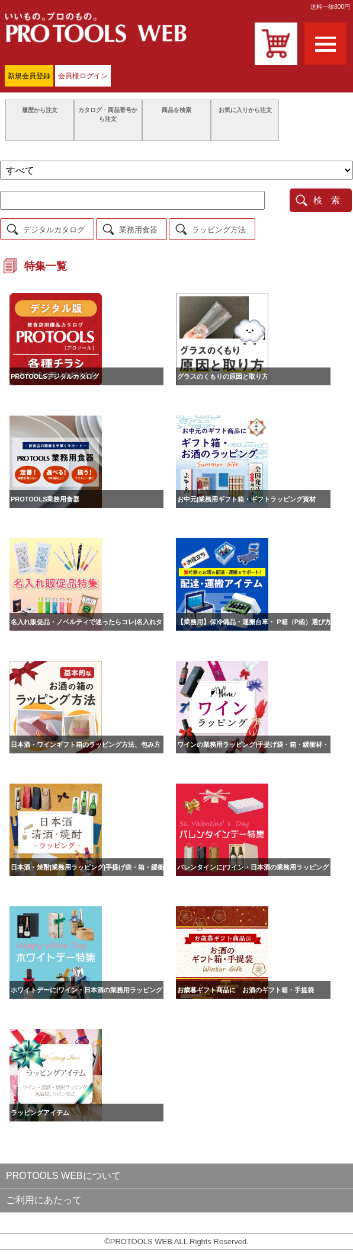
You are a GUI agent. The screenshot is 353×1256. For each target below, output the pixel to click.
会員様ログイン (83, 76)
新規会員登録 (29, 76)
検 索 (326, 200)
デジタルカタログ (54, 229)
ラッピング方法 (219, 229)
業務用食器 (138, 229)
